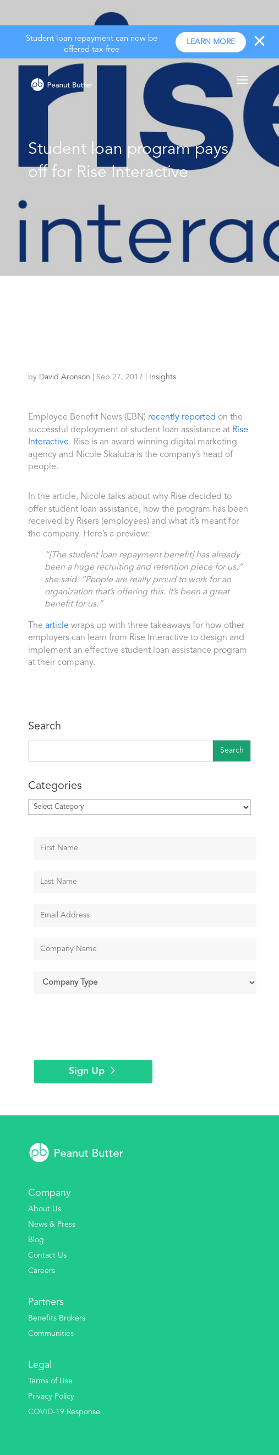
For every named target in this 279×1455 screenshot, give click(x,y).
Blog (36, 1240)
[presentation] (117, 1026)
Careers (41, 1271)
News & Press (51, 1224)
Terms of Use (50, 1381)
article (57, 625)
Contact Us (47, 1255)
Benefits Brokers (56, 1318)
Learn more (211, 42)
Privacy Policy (51, 1396)
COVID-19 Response (64, 1412)
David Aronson (64, 377)
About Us (44, 1209)
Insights (162, 377)
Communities (51, 1334)
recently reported (182, 417)
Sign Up (87, 1071)
